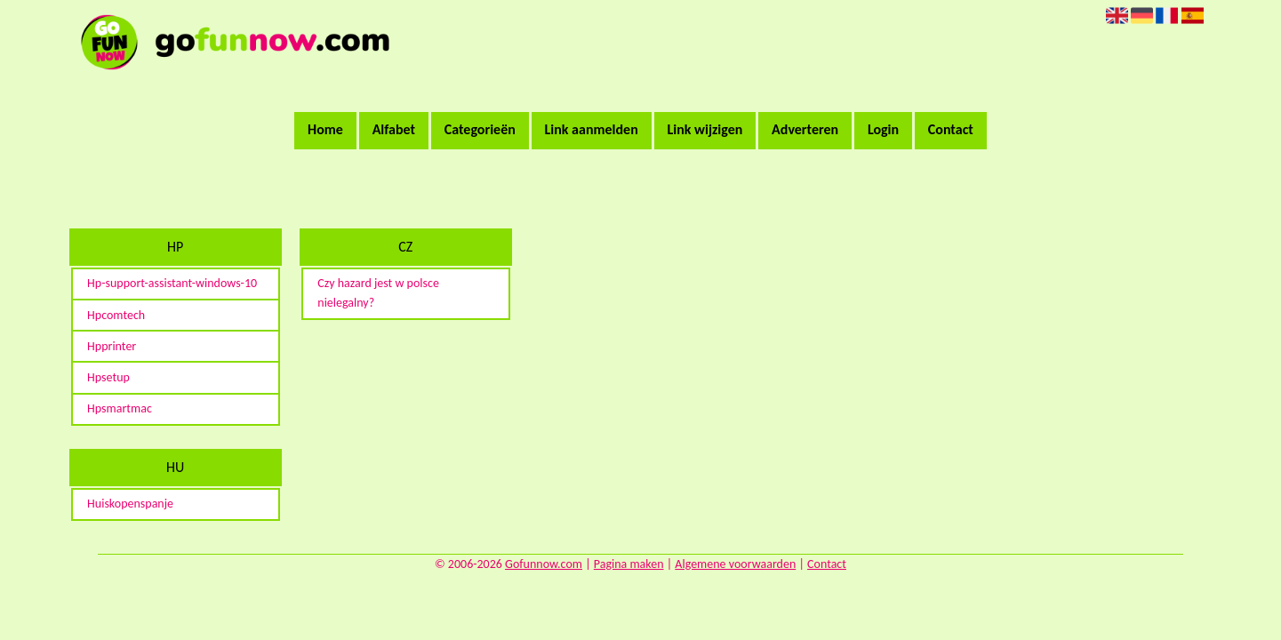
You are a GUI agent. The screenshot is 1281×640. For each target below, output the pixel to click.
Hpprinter (111, 346)
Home (325, 129)
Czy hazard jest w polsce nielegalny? (378, 293)
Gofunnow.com (543, 564)
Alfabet (393, 129)
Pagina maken (629, 564)
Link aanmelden (591, 129)
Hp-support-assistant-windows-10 (172, 283)
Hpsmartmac (119, 408)
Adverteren (805, 129)
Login (883, 129)
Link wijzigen (704, 129)
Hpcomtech (116, 315)
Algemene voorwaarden (735, 564)
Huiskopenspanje (130, 503)
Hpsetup (108, 377)
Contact (950, 129)
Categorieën (480, 129)
